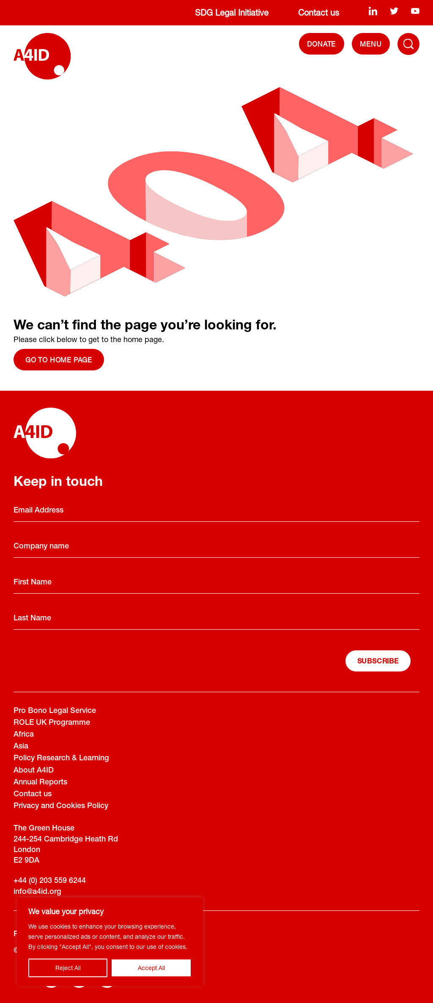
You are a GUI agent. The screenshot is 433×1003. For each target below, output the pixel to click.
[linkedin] (373, 11)
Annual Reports (40, 783)
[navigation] (371, 44)
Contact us (318, 12)
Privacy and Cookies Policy (61, 806)
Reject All (68, 967)
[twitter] (394, 11)
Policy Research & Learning (61, 758)
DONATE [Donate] (321, 44)
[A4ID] (42, 56)
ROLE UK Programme (52, 723)
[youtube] (415, 11)
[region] (110, 941)
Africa (24, 735)
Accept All (151, 967)
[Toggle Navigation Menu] (408, 44)
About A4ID (34, 771)
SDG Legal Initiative (232, 12)
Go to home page (58, 360)
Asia (21, 747)
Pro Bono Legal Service (55, 711)
